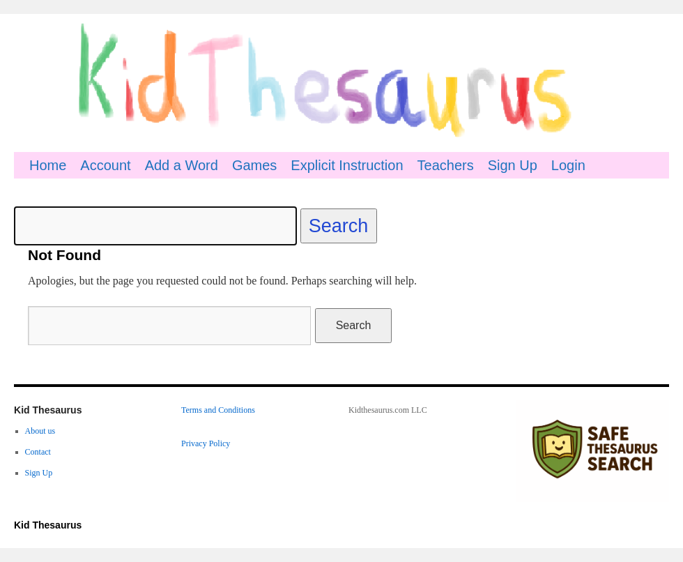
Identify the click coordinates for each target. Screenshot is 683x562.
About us (40, 431)
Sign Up (512, 165)
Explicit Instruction (347, 165)
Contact (38, 452)
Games (254, 165)
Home (47, 165)
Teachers (445, 165)
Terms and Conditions (218, 410)
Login (568, 165)
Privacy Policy (205, 443)
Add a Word (181, 165)
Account (105, 165)
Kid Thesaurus (48, 525)
